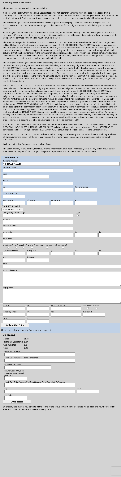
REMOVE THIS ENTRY (12, 209)
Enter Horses (17, 401)
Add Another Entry (15, 325)
